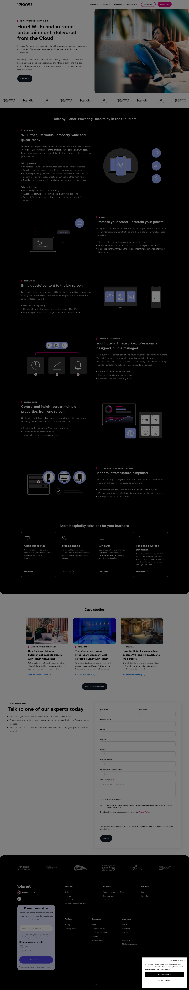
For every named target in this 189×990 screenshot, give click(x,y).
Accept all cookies (164, 974)
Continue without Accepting (177, 960)
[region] (164, 972)
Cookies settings (164, 981)
